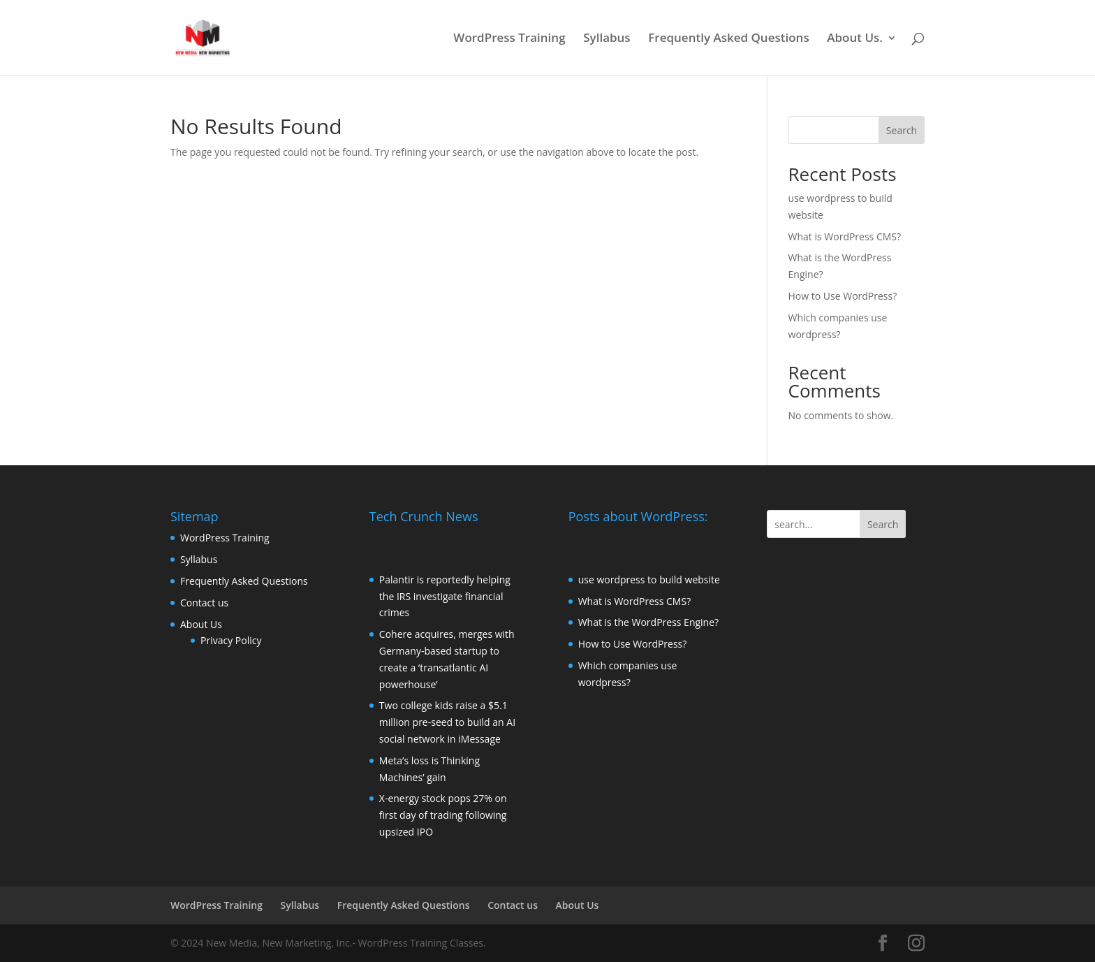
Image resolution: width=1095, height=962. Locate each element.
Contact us (204, 602)
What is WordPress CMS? (845, 236)
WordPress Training (509, 39)
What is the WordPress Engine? (648, 622)
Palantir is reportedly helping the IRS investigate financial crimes (444, 596)
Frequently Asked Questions (728, 39)
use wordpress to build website (649, 579)
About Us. (855, 39)
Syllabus (606, 39)
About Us (201, 624)
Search (901, 130)
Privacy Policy (230, 640)
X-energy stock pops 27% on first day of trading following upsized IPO (443, 815)
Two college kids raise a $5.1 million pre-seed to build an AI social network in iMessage (447, 722)
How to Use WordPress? (842, 296)
